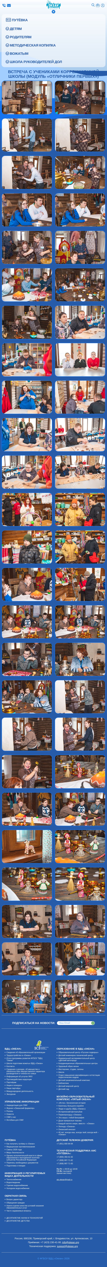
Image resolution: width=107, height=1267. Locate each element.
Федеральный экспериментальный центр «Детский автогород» (76, 1059)
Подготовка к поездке (15, 1166)
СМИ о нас (11, 1117)
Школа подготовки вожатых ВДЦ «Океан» (24, 1063)
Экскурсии (10, 1094)
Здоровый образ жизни (68, 1066)
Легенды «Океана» (66, 1127)
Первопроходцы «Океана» (70, 1115)
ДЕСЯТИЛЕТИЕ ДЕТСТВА (18, 1221)
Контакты (10, 1066)
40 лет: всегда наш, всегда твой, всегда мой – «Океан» (78, 1133)
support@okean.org (67, 1246)
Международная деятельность (19, 1091)
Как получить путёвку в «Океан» (20, 1144)
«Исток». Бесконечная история (72, 1103)
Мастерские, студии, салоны (71, 1069)
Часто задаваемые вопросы (18, 1211)
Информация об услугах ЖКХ (19, 1076)
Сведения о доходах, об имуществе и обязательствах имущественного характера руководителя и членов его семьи (25, 1071)
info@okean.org (9, 5)
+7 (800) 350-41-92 (65, 1157)
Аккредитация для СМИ (16, 1105)
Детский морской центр (68, 1086)
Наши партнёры (13, 1088)
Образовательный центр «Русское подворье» (78, 1052)
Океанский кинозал (66, 1129)
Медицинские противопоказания (20, 1147)
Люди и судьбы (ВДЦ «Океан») (72, 1109)
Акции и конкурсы (14, 1085)
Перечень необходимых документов (22, 1163)
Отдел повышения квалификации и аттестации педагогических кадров (79, 1076)
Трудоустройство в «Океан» (18, 1055)
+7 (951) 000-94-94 (65, 1144)
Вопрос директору (14, 1199)
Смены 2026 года (14, 1150)
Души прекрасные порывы (70, 1121)
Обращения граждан (15, 1203)
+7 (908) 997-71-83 (65, 1164)
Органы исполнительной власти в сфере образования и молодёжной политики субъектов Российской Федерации (24, 1158)
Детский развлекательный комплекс (74, 1080)
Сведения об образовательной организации (25, 1052)
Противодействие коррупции (19, 1079)
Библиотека (63, 1083)
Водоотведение (13, 1182)
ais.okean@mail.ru (64, 1180)
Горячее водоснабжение (17, 1185)
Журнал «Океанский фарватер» (20, 1108)
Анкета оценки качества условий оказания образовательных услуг (25, 1207)
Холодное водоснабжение (17, 1188)
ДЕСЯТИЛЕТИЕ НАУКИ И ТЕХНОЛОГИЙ (24, 1218)
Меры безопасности (15, 1153)
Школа (61, 1072)
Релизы (9, 1111)
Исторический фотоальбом (70, 1112)
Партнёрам (11, 1082)
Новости (10, 1114)
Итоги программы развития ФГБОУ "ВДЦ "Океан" (24, 1059)
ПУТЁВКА (20, 20)
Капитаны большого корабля (71, 1106)
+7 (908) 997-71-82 (65, 1160)
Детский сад (63, 1089)
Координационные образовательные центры (78, 1063)
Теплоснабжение (13, 1179)
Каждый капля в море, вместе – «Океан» (76, 1124)
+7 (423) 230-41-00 (4, 5)
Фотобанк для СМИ (14, 1120)
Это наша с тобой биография (71, 1118)
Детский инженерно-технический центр (75, 1055)
